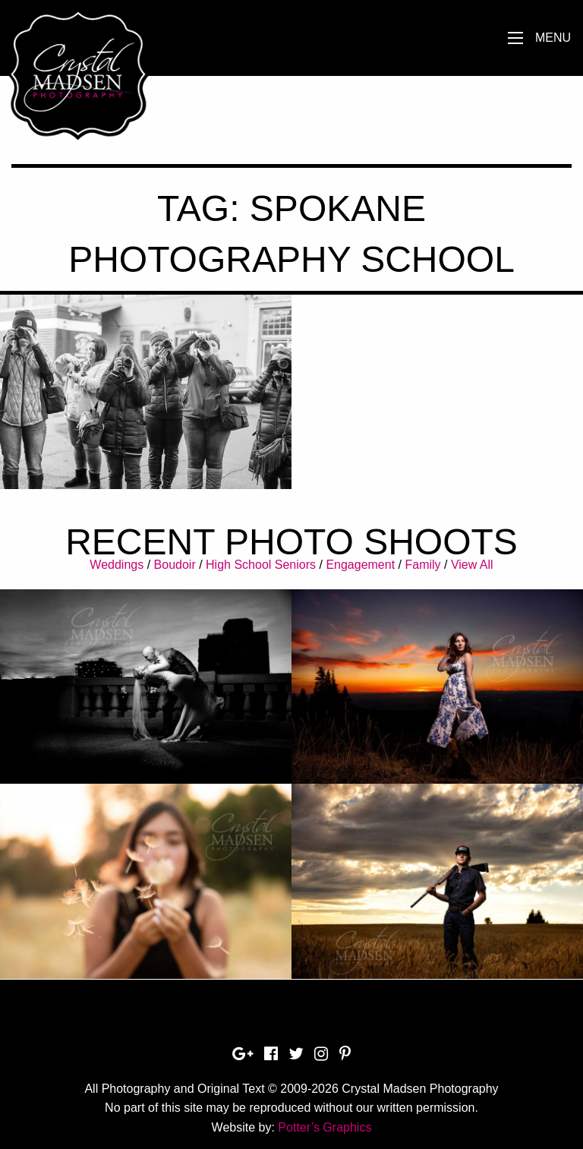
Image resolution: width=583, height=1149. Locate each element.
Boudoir (175, 564)
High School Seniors (261, 564)
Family (422, 564)
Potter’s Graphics (324, 1127)
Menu (553, 37)
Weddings (116, 564)
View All (472, 564)
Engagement (360, 564)
